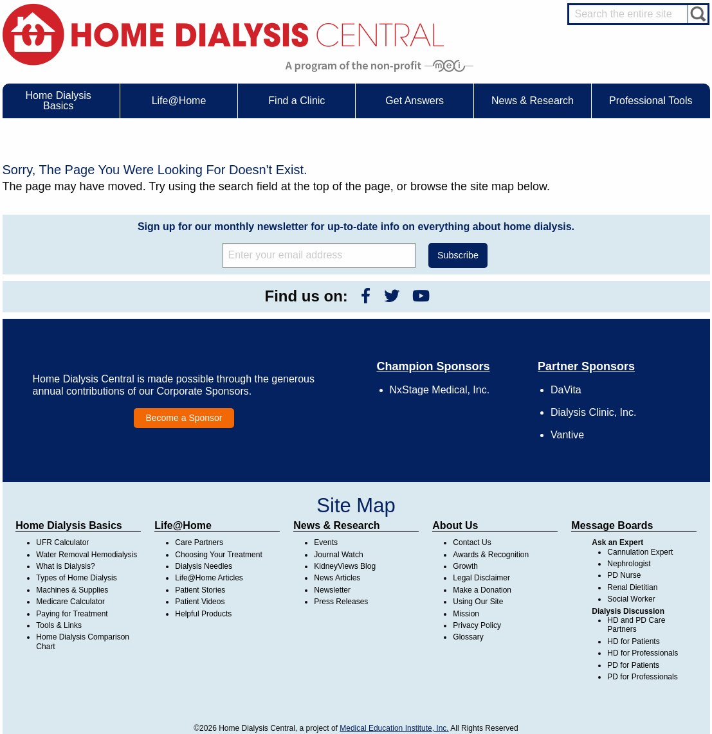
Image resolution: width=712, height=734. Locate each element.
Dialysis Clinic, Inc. (593, 412)
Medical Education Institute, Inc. (394, 728)
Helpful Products (203, 613)
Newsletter (332, 590)
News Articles (337, 577)
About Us (455, 525)
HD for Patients (633, 641)
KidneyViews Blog (345, 566)
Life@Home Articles (209, 577)
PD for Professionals (642, 676)
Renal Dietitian (632, 587)
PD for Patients (633, 665)
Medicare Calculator (70, 601)
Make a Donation (482, 590)
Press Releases (341, 601)
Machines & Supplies (72, 590)
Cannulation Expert (640, 552)
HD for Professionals (642, 653)
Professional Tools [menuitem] (651, 100)
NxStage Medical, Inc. (440, 389)
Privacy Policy (477, 625)
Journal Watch (338, 554)
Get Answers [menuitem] (414, 100)
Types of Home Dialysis (76, 577)
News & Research (336, 525)
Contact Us (472, 542)
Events (326, 542)
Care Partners (199, 542)
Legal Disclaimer (481, 577)
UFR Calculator (62, 542)
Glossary (468, 636)
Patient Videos (199, 601)
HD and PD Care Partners (636, 625)
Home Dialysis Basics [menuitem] (58, 100)
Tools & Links (59, 625)
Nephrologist (628, 563)
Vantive (567, 434)
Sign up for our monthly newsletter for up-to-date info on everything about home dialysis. (356, 226)
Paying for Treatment (71, 613)
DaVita (566, 389)
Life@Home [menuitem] (179, 100)
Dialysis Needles (203, 566)
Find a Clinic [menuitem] (296, 100)
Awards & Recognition (491, 554)
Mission (466, 613)
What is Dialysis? (65, 566)
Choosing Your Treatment (218, 554)
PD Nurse (624, 575)
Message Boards (612, 525)
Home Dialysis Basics (68, 525)
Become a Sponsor (183, 418)
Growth (465, 566)
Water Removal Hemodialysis (86, 554)
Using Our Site (478, 601)
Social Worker (631, 599)
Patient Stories (200, 590)
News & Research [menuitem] (532, 100)
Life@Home (183, 525)
